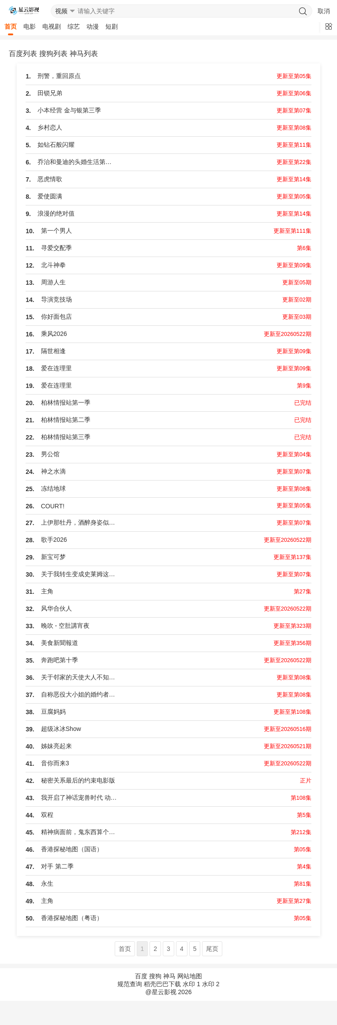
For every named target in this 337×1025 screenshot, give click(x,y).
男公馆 (50, 454)
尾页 (212, 948)
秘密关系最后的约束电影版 (78, 780)
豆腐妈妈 (53, 711)
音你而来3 (55, 763)
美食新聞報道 (59, 642)
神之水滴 (53, 471)
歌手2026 (54, 539)
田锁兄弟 (49, 93)
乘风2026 (54, 333)
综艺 (73, 26)
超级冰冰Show (61, 728)
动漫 (92, 26)
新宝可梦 (53, 556)
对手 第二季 (57, 866)
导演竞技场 (56, 299)
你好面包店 (56, 316)
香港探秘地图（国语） (72, 849)
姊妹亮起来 (56, 745)
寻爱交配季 (56, 247)
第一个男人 (56, 230)
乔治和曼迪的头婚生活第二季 (77, 161)
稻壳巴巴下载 (162, 984)
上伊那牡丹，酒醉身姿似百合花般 (80, 522)
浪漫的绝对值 (56, 213)
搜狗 (155, 976)
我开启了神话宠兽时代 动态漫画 (80, 797)
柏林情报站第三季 (65, 436)
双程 (47, 814)
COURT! (52, 506)
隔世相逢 (53, 350)
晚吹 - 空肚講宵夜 (65, 625)
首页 (10, 26)
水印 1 (191, 984)
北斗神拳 (53, 264)
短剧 (111, 26)
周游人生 (53, 282)
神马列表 (84, 53)
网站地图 (189, 976)
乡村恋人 (49, 127)
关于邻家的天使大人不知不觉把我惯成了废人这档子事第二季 (80, 677)
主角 (47, 591)
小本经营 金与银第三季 (69, 110)
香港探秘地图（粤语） (72, 917)
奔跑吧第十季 (59, 659)
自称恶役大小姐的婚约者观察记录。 (80, 694)
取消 (324, 11)
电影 (29, 26)
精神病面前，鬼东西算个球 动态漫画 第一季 (80, 831)
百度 (141, 976)
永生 (47, 883)
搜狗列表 (53, 53)
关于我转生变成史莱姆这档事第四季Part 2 (80, 574)
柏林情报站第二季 (65, 419)
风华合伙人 (56, 608)
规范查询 (129, 984)
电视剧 (51, 26)
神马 (169, 976)
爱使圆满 (49, 196)
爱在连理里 (56, 368)
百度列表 (23, 53)
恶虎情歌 (49, 179)
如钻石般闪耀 (56, 144)
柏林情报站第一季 (65, 402)
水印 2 (211, 984)
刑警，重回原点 (59, 75)
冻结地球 (53, 488)
